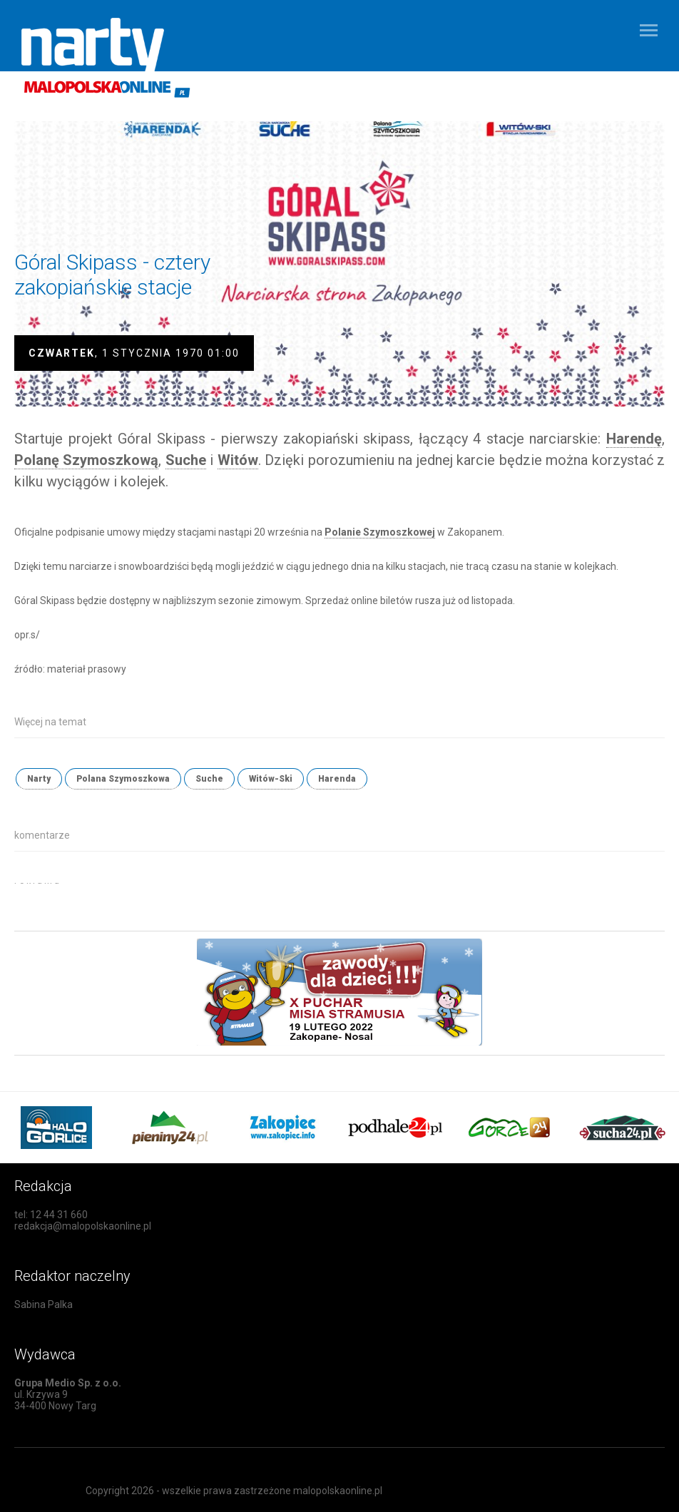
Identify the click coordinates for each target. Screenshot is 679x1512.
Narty (39, 779)
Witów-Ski (270, 779)
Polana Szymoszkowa (123, 779)
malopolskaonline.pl (337, 1490)
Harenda (337, 779)
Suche (209, 779)
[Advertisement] (181, 904)
